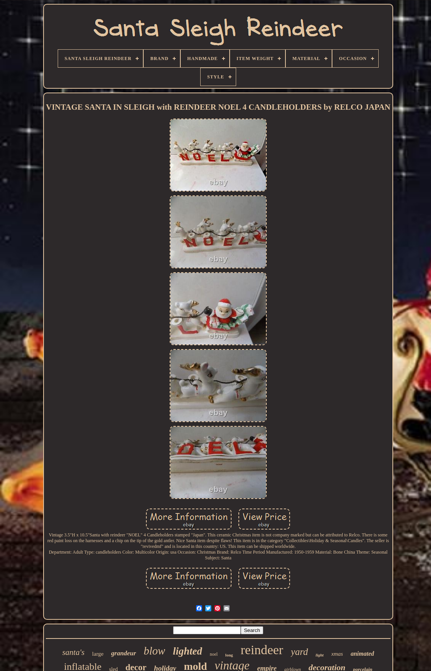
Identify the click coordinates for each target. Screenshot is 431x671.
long (229, 655)
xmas (337, 654)
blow (154, 651)
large (98, 654)
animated (362, 653)
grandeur (123, 653)
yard (299, 652)
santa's (73, 652)
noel (214, 654)
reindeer (262, 650)
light (320, 655)
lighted (187, 651)
